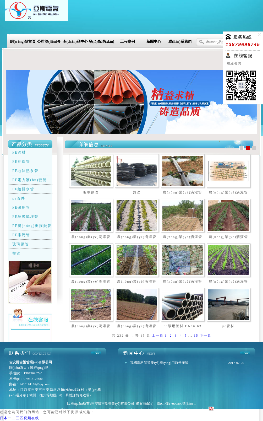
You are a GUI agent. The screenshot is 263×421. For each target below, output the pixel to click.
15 (196, 335)
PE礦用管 (21, 207)
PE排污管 (21, 235)
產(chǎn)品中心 (75, 42)
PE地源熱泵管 (25, 171)
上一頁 (157, 335)
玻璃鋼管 (20, 244)
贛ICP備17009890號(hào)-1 (176, 404)
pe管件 (18, 198)
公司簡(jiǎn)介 (49, 42)
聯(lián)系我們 (179, 42)
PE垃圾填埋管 (25, 217)
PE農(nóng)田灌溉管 (32, 226)
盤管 (16, 253)
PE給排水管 (23, 189)
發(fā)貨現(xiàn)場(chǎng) (101, 42)
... (190, 335)
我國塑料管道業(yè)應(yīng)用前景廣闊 (159, 363)
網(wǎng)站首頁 (23, 42)
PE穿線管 (21, 162)
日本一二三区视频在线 (19, 418)
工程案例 (127, 42)
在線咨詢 (234, 63)
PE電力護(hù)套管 (29, 180)
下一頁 (205, 335)
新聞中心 (153, 42)
